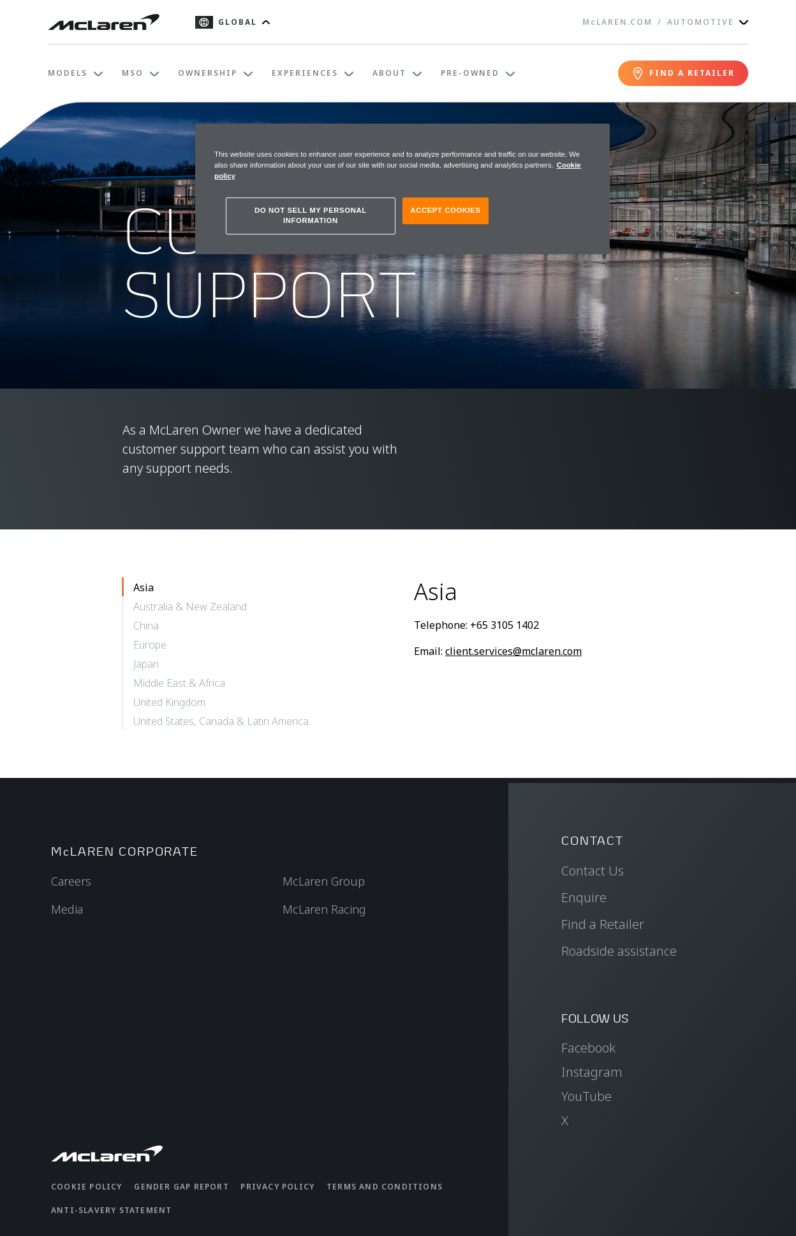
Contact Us (592, 870)
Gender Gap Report (181, 1186)
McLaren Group (324, 881)
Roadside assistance (619, 950)
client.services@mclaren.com (513, 651)
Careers (71, 881)
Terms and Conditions (385, 1186)
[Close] (592, 139)
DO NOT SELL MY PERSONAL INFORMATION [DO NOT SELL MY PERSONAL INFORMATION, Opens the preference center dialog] (310, 215)
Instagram (592, 1072)
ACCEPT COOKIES (445, 210)
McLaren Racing (324, 909)
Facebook (588, 1047)
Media (67, 909)
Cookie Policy (86, 1186)
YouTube (586, 1096)
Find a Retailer (602, 924)
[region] (402, 189)
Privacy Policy (277, 1186)
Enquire (584, 897)
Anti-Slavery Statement (111, 1210)
